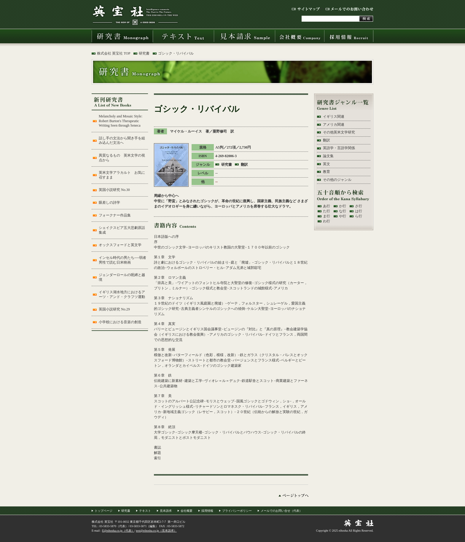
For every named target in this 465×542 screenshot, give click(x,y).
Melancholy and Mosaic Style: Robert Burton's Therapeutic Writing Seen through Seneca (120, 120)
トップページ (103, 510)
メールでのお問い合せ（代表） (281, 510)
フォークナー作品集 (115, 215)
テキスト (183, 36)
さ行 (358, 206)
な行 (342, 211)
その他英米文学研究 (339, 132)
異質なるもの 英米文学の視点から (122, 157)
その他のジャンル (337, 180)
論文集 (328, 156)
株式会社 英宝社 (135, 15)
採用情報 (348, 36)
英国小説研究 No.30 (114, 190)
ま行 (326, 216)
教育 (326, 172)
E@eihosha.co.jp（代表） (118, 530)
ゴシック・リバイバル (176, 53)
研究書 (122, 36)
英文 (326, 164)
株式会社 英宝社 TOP (113, 53)
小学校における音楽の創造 (120, 322)
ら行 (358, 216)
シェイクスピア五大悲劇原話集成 (122, 230)
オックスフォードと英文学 (120, 245)
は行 (358, 211)
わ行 (326, 221)
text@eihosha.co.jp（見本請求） (156, 530)
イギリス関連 (333, 116)
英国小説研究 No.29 (114, 309)
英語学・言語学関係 (339, 148)
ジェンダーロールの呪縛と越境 (122, 277)
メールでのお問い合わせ (349, 9)
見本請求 (244, 36)
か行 (342, 206)
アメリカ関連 (333, 124)
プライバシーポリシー (237, 510)
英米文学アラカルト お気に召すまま (122, 174)
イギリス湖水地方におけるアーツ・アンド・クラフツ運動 (122, 294)
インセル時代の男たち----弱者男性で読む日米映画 (122, 260)
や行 (342, 216)
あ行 (326, 206)
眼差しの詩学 (109, 202)
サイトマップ (306, 9)
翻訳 (244, 164)
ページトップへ (293, 495)
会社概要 (299, 36)
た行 (326, 211)
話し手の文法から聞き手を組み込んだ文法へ (122, 140)
